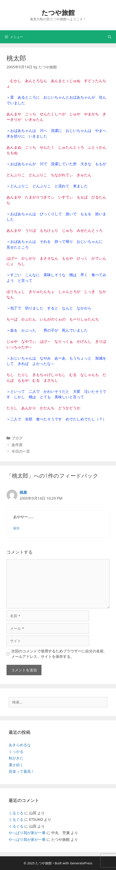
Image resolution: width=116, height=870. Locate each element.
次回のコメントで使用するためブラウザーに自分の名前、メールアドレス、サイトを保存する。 (59, 653)
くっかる (16, 751)
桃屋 (23, 492)
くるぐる (16, 812)
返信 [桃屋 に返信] (16, 528)
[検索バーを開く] (109, 36)
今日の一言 (21, 451)
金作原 (17, 444)
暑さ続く (16, 764)
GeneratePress (81, 863)
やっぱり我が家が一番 (27, 832)
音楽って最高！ (22, 771)
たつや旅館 (58, 12)
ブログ (17, 437)
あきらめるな (20, 744)
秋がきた (16, 758)
